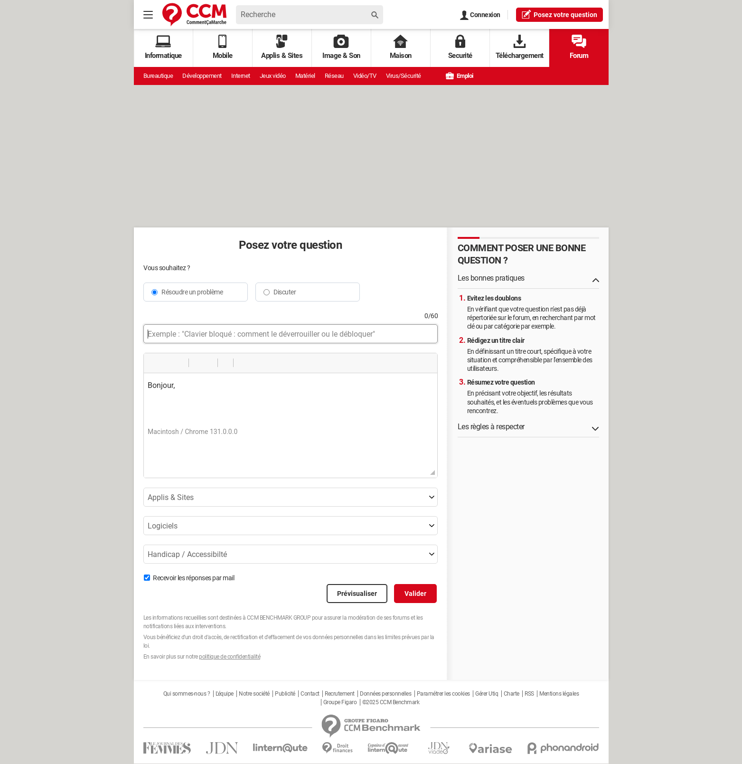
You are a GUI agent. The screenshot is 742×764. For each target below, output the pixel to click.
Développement (202, 75)
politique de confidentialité (229, 656)
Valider (415, 593)
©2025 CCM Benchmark (391, 702)
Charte (511, 693)
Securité (460, 47)
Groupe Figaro (340, 702)
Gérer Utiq (486, 693)
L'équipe (225, 693)
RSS (529, 693)
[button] (154, 363)
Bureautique (158, 75)
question (559, 14)
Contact (310, 693)
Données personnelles (385, 693)
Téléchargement (520, 47)
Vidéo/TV (364, 75)
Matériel (305, 75)
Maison (401, 47)
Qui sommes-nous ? (186, 693)
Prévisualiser (357, 593)
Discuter (284, 292)
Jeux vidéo (273, 75)
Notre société (254, 693)
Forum (579, 47)
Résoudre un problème (192, 292)
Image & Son (341, 47)
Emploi (459, 75)
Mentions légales (559, 693)
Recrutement (340, 693)
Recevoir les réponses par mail (193, 578)
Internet (240, 75)
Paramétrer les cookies (443, 693)
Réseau (334, 75)
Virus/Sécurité (403, 75)
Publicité (285, 693)
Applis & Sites (281, 47)
